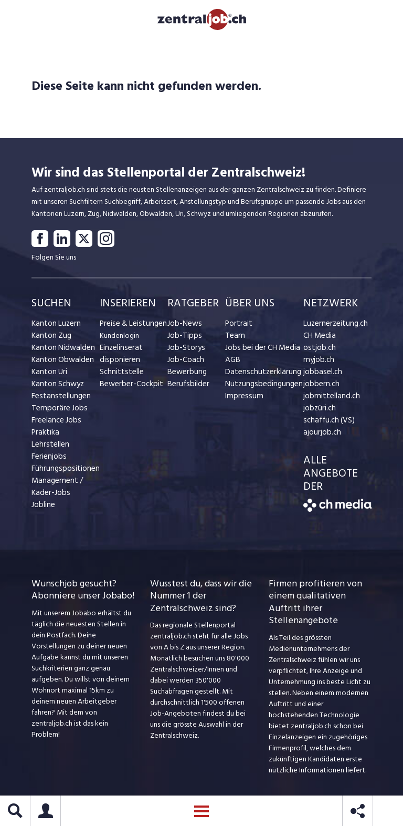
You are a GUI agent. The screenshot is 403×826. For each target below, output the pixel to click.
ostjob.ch (318, 351)
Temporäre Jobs (56, 411)
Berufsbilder (186, 387)
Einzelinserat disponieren (119, 357)
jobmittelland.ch (329, 399)
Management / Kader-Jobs (55, 490)
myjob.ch (317, 363)
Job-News (183, 327)
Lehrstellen (48, 447)
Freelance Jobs (54, 423)
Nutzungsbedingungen (260, 387)
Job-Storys (184, 351)
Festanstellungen (58, 399)
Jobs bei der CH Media (260, 351)
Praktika (44, 435)
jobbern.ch (319, 387)
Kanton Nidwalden (60, 351)
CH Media (318, 339)
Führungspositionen (62, 472)
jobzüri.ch (318, 411)
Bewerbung (185, 375)
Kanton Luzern (54, 327)
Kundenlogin (119, 339)
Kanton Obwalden (60, 363)
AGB (232, 363)
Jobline (42, 508)
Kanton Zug (49, 339)
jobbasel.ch (320, 375)
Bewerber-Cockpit (129, 387)
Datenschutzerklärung (259, 375)
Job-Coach (184, 363)
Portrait (237, 327)
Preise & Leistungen (130, 327)
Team (233, 339)
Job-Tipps (182, 339)
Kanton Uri (48, 375)
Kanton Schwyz (55, 387)
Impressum (241, 399)
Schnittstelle (120, 375)
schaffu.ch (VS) (325, 423)
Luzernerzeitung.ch (333, 327)
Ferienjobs (47, 459)
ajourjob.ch (320, 435)
